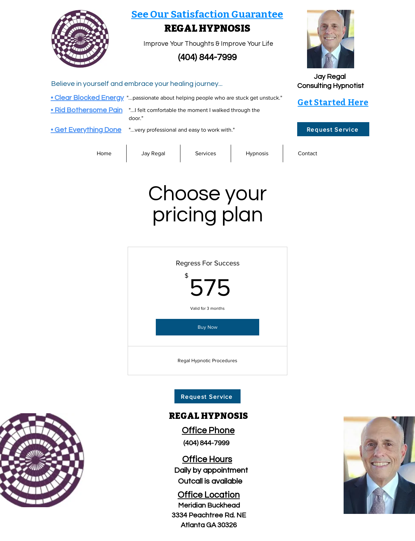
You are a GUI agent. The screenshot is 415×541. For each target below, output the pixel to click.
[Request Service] (333, 129)
